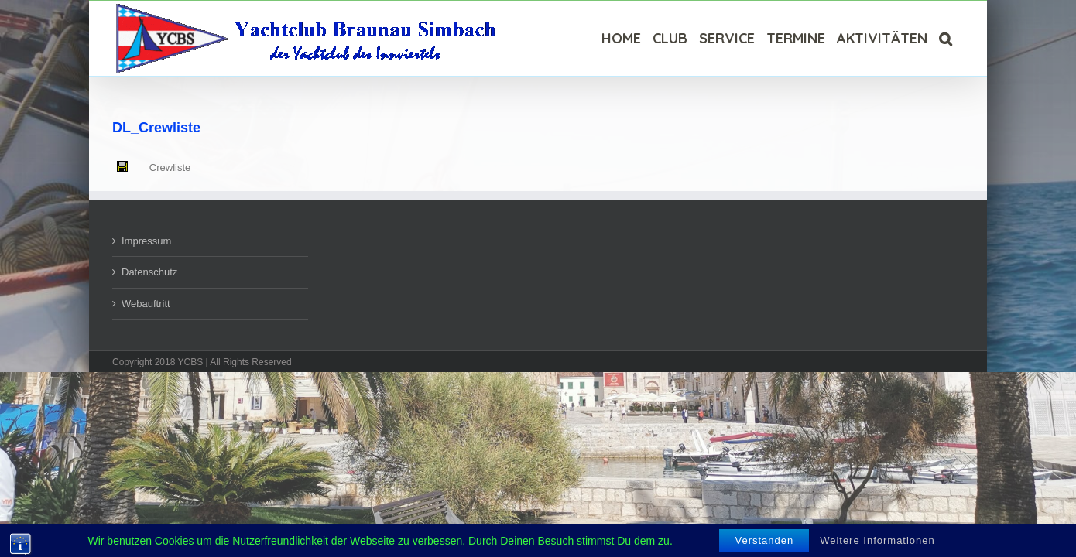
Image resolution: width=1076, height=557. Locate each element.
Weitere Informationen (877, 540)
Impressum (146, 241)
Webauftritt (146, 303)
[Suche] (957, 38)
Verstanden (764, 540)
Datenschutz (149, 272)
